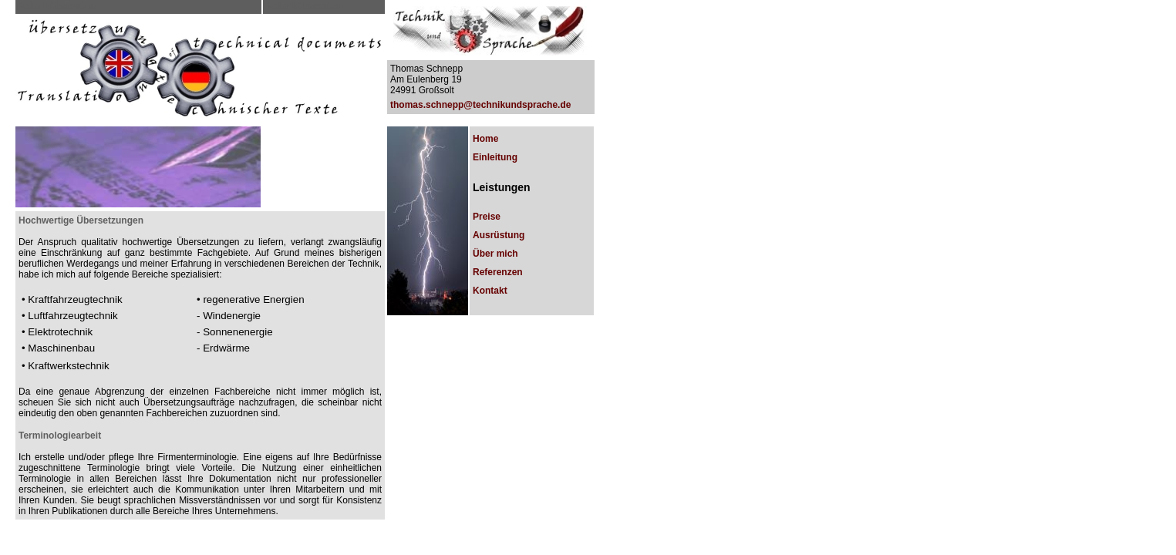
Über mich (495, 253)
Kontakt (490, 290)
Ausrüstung (498, 235)
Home (485, 138)
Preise (486, 216)
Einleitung (495, 157)
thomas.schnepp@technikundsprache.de (480, 104)
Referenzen (498, 272)
